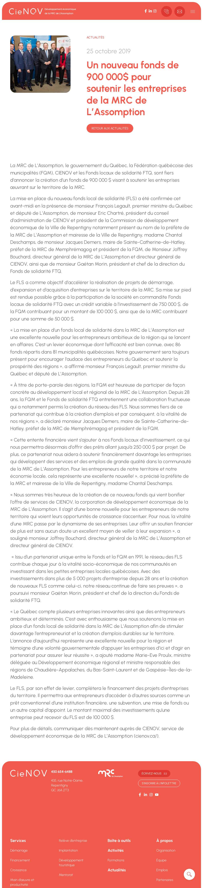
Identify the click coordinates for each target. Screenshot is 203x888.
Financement (20, 860)
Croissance (18, 870)
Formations (116, 860)
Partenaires (164, 880)
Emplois (162, 870)
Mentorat (66, 875)
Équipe (161, 860)
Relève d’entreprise (73, 841)
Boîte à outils (119, 840)
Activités (116, 850)
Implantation (68, 850)
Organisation (165, 850)
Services (18, 840)
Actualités (95, 37)
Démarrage (19, 850)
